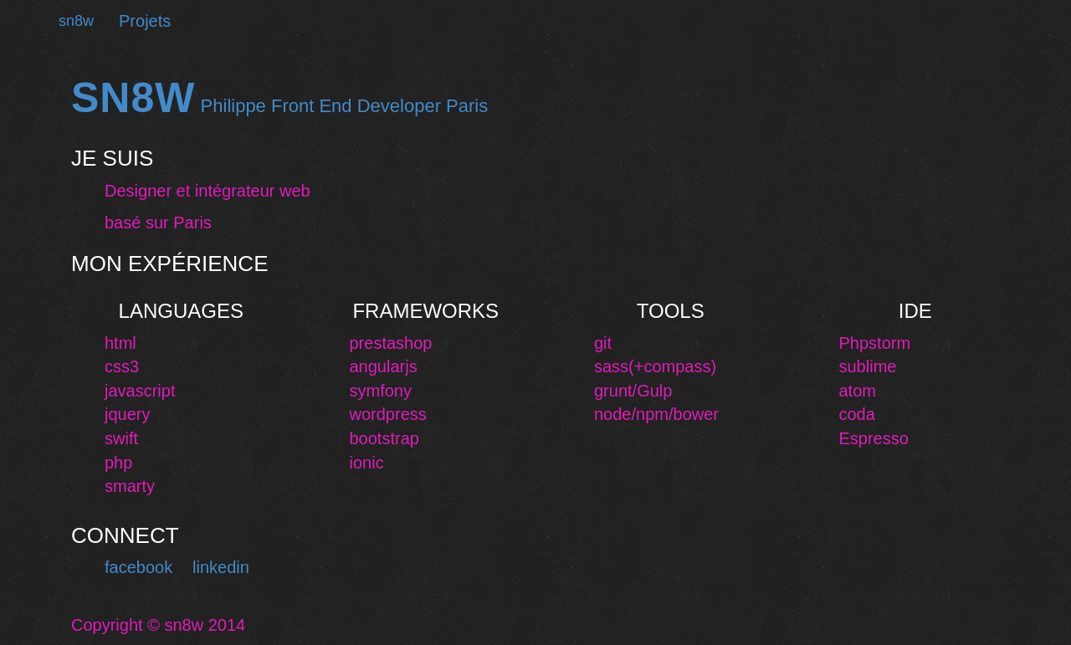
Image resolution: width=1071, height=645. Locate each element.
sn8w (76, 21)
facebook (138, 567)
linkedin (220, 567)
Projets (145, 21)
